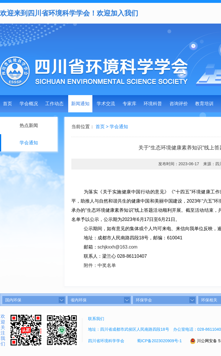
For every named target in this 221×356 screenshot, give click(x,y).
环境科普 (153, 103)
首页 (7, 103)
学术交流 (106, 103)
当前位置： (82, 126)
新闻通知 (80, 103)
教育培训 (204, 103)
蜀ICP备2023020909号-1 (159, 340)
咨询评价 (178, 103)
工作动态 (54, 103)
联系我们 (96, 318)
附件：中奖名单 (100, 265)
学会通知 (119, 126)
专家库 (129, 103)
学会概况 (29, 103)
